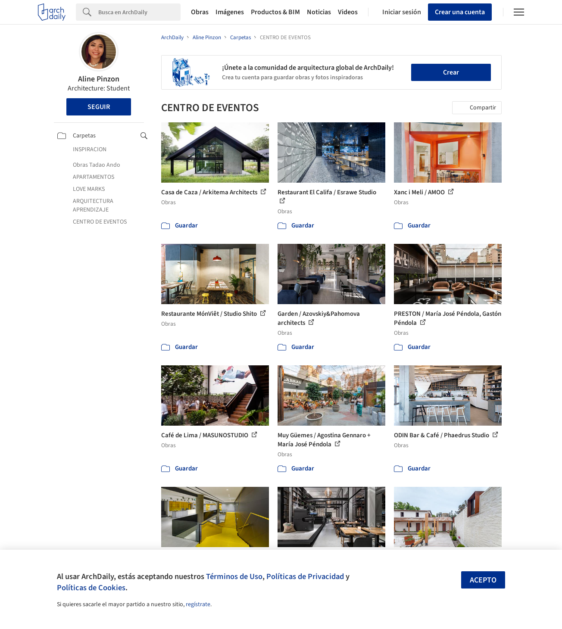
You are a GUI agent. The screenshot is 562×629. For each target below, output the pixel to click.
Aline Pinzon (98, 79)
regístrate (198, 604)
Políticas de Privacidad (305, 576)
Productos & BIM (275, 12)
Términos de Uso (234, 576)
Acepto (483, 580)
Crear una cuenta (460, 12)
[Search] (139, 12)
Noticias (319, 12)
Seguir (98, 107)
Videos (348, 12)
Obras (200, 12)
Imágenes (229, 12)
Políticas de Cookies (91, 587)
